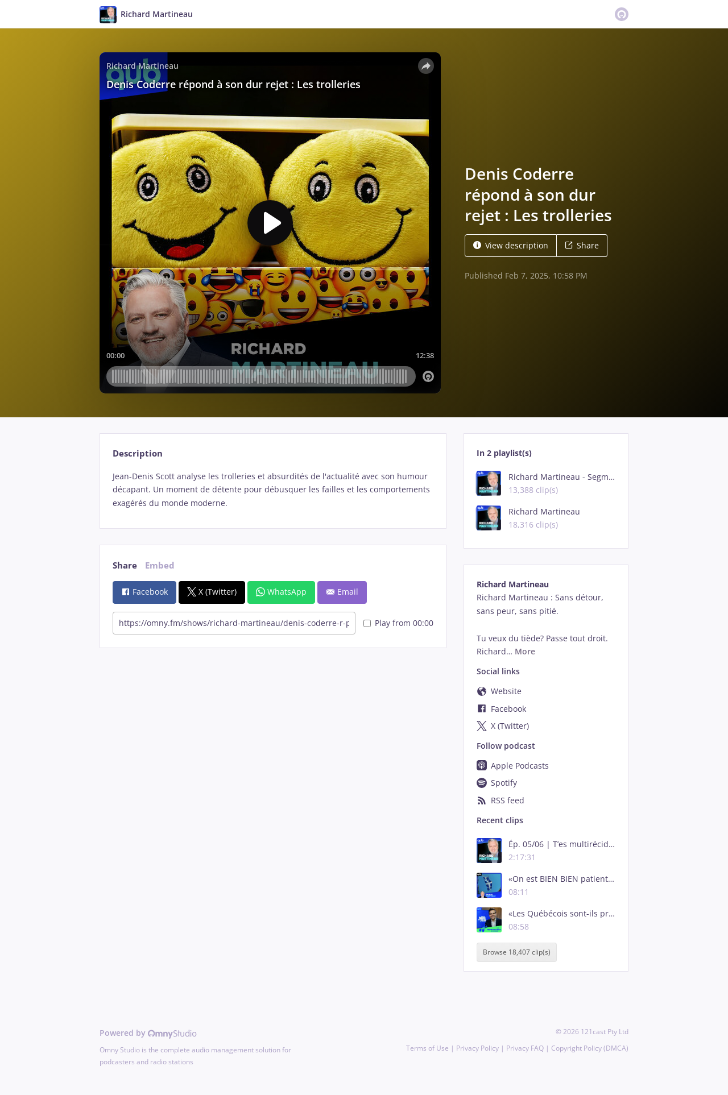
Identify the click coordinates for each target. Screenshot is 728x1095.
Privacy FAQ (525, 1048)
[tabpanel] (273, 490)
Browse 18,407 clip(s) (517, 952)
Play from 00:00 (398, 622)
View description (510, 245)
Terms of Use (427, 1048)
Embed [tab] (160, 565)
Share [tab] (125, 565)
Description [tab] (138, 453)
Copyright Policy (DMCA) (589, 1048)
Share (582, 245)
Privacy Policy (477, 1048)
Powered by (148, 1032)
